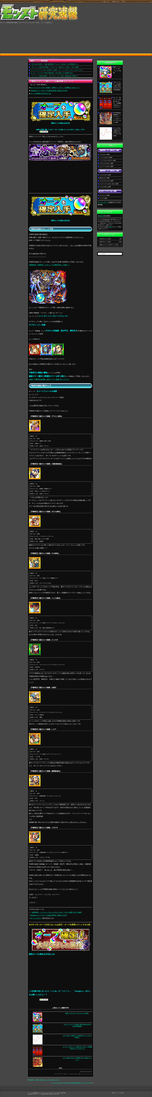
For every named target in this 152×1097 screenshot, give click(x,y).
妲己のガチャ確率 (105, 178)
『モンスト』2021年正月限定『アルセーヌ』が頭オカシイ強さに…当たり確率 (55, 67)
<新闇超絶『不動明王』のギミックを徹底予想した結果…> (49, 265)
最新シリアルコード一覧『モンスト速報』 (77, 1013)
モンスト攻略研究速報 (42, 1094)
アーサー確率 (103, 198)
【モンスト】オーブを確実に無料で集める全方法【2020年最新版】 (117, 85)
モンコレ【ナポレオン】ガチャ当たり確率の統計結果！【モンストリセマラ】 (71, 1083)
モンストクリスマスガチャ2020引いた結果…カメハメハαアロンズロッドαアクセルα (56, 70)
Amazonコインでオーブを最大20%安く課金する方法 (49, 90)
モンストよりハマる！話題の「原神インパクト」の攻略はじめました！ (55, 87)
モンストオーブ (103, 202)
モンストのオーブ (36, 918)
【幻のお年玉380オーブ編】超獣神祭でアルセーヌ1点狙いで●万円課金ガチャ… (55, 64)
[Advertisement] (76, 38)
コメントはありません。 (72, 1074)
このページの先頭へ (118, 1093)
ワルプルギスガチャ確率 (106, 181)
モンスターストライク (35, 58)
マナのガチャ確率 (105, 154)
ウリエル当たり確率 (105, 186)
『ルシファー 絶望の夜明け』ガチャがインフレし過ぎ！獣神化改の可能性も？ (55, 76)
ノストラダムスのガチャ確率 (108, 160)
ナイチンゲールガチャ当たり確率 (109, 184)
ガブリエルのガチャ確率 (106, 163)
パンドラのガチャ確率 (106, 157)
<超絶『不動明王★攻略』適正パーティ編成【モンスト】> (49, 379)
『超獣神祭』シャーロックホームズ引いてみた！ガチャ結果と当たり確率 (56, 912)
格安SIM (101, 216)
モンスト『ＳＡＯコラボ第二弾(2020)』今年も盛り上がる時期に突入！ (52, 73)
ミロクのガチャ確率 (105, 175)
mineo (110, 227)
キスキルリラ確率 (105, 195)
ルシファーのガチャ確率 (106, 166)
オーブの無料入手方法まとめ (41, 93)
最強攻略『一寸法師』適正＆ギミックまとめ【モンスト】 (44, 1080)
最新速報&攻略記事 (87, 1071)
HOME (29, 58)
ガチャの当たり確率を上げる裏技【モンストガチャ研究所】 (117, 131)
